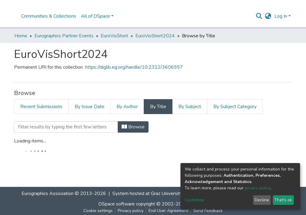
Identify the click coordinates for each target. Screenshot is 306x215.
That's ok (283, 200)
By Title (158, 106)
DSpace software (116, 204)
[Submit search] (259, 16)
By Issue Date (89, 106)
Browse (133, 127)
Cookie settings (98, 211)
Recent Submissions (41, 106)
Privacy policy (130, 211)
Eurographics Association (48, 193)
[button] (268, 16)
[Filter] (66, 127)
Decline (262, 200)
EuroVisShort (114, 36)
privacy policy (257, 188)
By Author (127, 106)
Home (20, 36)
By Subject (189, 106)
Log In (280, 16)
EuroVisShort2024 (155, 36)
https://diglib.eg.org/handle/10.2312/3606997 (134, 67)
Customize (194, 200)
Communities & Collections (48, 16)
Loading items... (30, 141)
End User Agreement (168, 211)
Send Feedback (208, 211)
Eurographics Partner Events (64, 36)
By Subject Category (234, 106)
